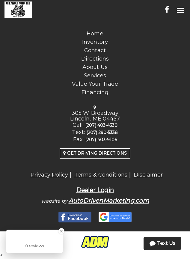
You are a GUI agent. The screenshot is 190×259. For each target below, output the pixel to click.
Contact (94, 50)
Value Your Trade (95, 84)
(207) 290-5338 (102, 132)
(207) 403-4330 (101, 125)
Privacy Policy (49, 174)
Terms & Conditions (100, 174)
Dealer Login (95, 190)
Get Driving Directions (94, 153)
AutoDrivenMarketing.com (109, 200)
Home (95, 33)
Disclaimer (148, 174)
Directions (95, 58)
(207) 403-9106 (101, 139)
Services (95, 75)
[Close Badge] (61, 231)
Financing (95, 92)
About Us (94, 67)
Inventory (95, 42)
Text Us (162, 243)
